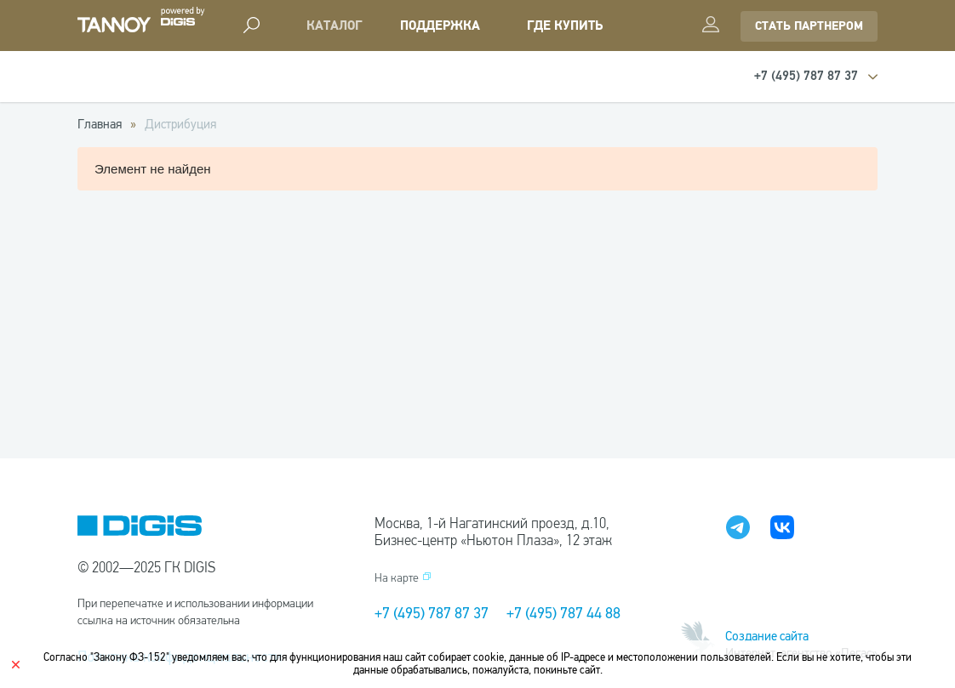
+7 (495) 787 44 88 (563, 613)
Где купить (565, 26)
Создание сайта (767, 636)
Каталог (334, 26)
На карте (397, 578)
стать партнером (809, 26)
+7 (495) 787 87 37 (432, 613)
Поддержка (440, 26)
